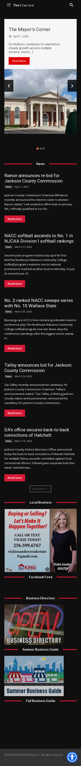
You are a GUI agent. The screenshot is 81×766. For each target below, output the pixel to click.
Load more (40, 489)
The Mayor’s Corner (30, 29)
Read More (19, 61)
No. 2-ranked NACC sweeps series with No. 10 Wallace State (38, 303)
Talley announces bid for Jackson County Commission (37, 368)
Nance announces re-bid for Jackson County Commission (33, 178)
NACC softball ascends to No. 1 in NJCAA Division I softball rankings (39, 238)
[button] (38, 149)
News (9, 186)
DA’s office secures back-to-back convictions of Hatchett (36, 432)
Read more (15, 219)
